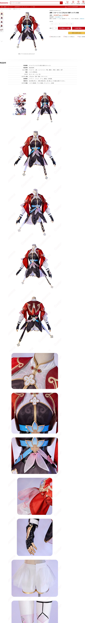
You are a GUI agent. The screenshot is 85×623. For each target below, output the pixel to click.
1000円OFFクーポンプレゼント (22, 6)
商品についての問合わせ (69, 36)
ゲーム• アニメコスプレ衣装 (5, 9)
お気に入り (73, 2)
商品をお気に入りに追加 (55, 36)
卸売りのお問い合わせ (76, 32)
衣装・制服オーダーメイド (7, 6)
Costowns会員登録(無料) (72, 6)
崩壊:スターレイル (16, 9)
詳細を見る (82, 18)
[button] (1, 11)
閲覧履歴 (78, 2)
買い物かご (67, 2)
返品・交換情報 (81, 36)
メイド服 (33, 6)
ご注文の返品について (59, 17)
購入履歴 (83, 2)
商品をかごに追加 (64, 28)
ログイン (82, 6)
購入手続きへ (78, 28)
